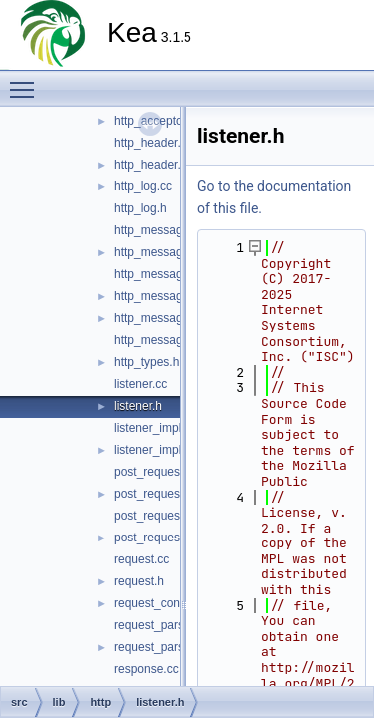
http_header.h (150, 165)
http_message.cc (159, 230)
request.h (139, 581)
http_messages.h (159, 340)
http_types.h (146, 362)
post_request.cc (156, 472)
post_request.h (153, 494)
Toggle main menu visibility (27, 81)
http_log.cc (143, 186)
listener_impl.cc (155, 428)
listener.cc (140, 384)
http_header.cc (153, 143)
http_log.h (140, 208)
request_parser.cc (161, 625)
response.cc (146, 669)
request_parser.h (158, 647)
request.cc (141, 559)
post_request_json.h (167, 537)
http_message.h (156, 252)
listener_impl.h (152, 450)
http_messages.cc (162, 318)
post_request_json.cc (170, 516)
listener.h (138, 406)
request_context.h (161, 603)
